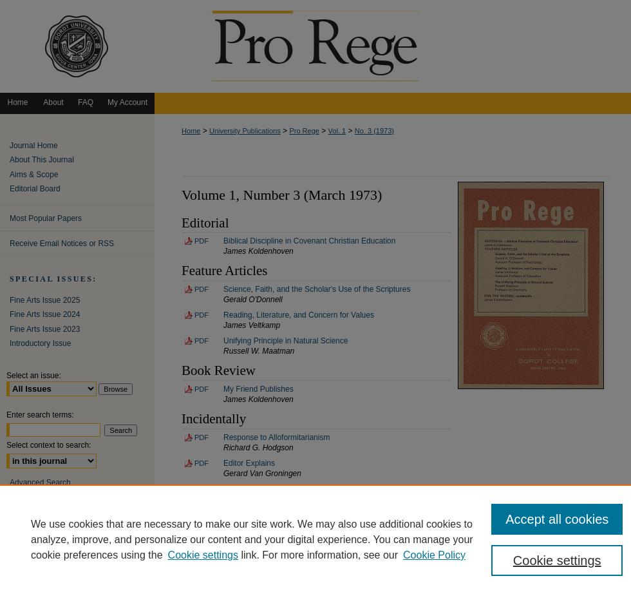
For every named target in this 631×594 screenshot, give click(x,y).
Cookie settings (203, 555)
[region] (315, 539)
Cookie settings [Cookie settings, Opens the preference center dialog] (557, 560)
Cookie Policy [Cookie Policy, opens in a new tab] (434, 555)
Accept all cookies (556, 519)
